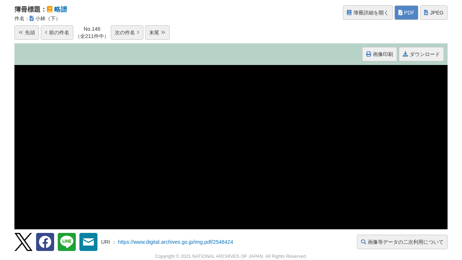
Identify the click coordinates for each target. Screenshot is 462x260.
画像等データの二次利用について (402, 242)
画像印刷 (379, 54)
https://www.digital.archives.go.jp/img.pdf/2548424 (175, 242)
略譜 (60, 9)
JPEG (434, 13)
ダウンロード (421, 54)
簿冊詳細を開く (368, 13)
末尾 (157, 32)
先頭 (26, 32)
